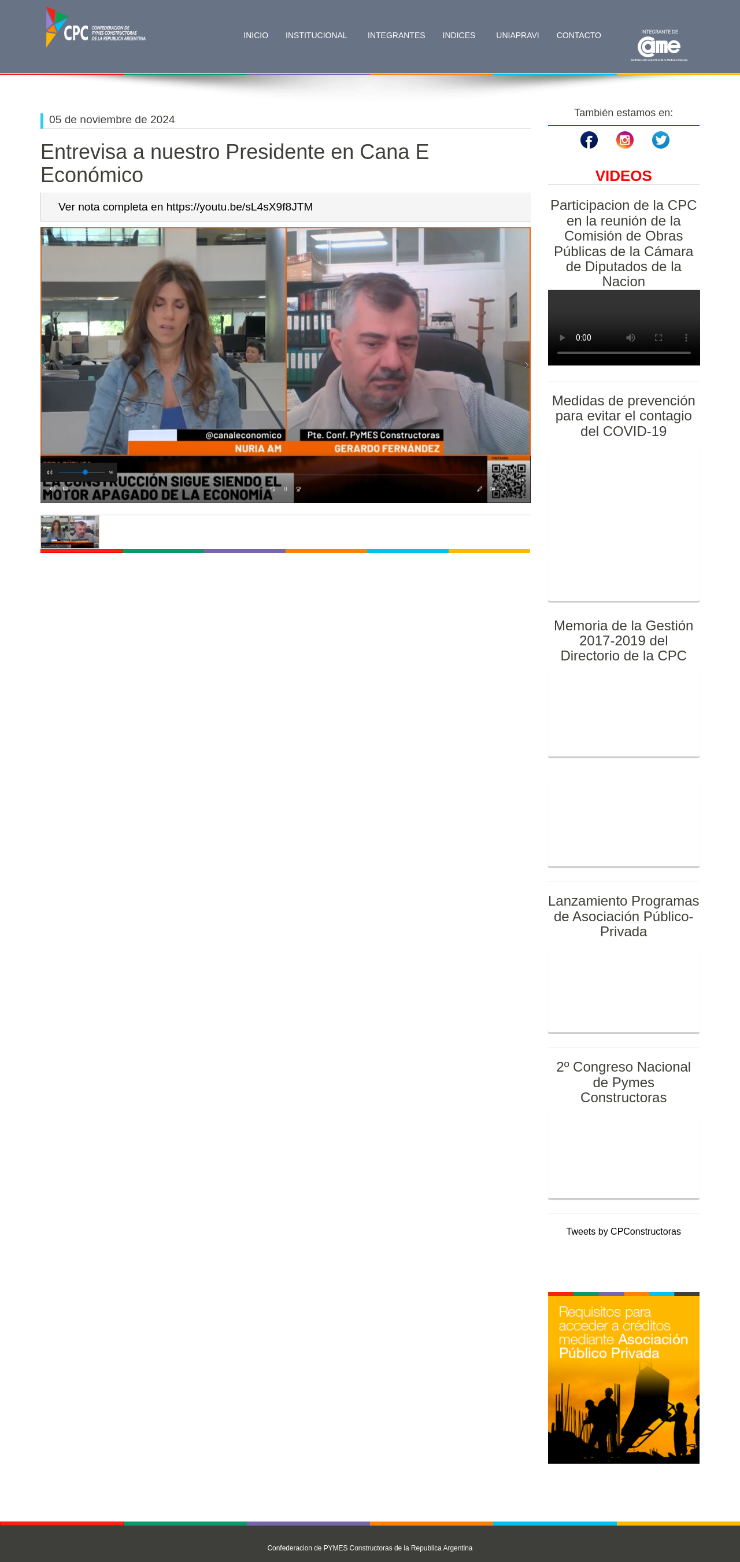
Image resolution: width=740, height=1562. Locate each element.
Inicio (255, 35)
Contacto (579, 35)
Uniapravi (517, 35)
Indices (460, 35)
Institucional (317, 35)
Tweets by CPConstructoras (624, 1231)
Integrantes (397, 35)
